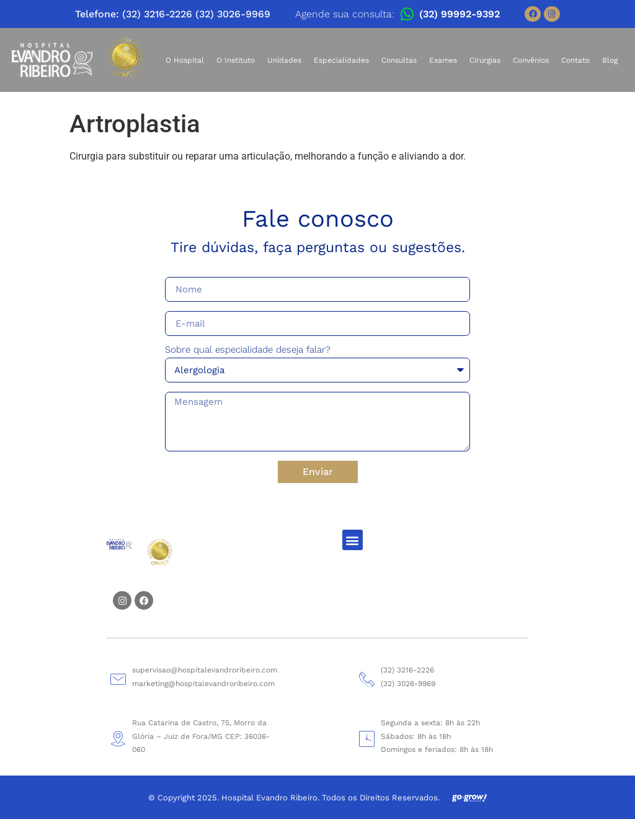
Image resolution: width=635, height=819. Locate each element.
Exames (443, 60)
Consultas (399, 60)
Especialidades (341, 60)
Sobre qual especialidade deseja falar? (248, 350)
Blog (610, 60)
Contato (575, 60)
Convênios (531, 60)
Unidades (284, 60)
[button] (352, 540)
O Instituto (235, 60)
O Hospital (185, 60)
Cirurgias (484, 60)
